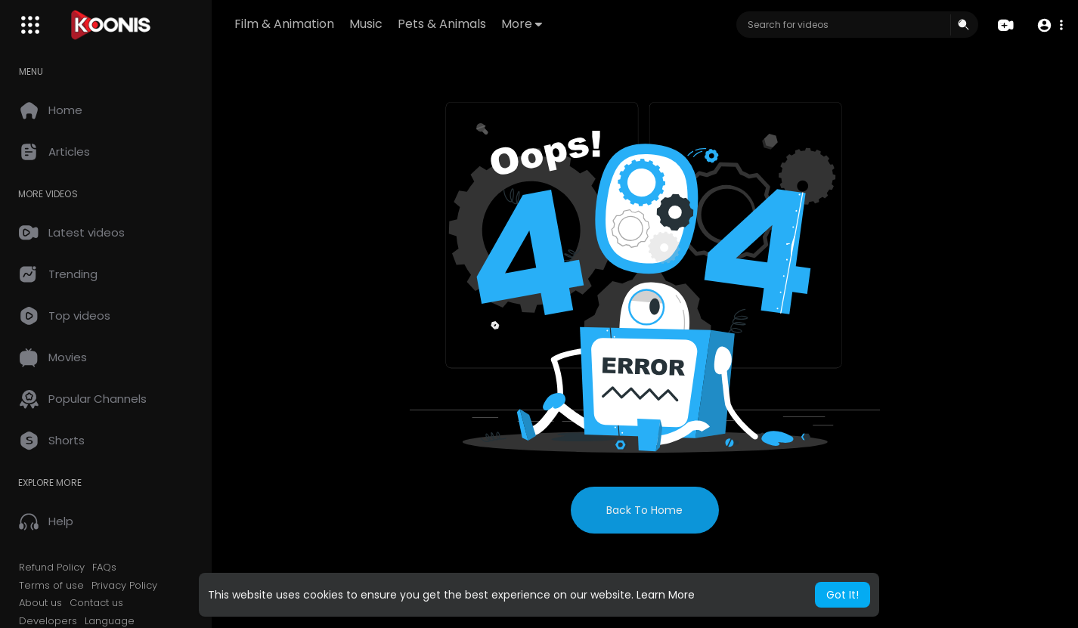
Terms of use (51, 585)
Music (366, 23)
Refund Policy (52, 567)
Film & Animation (284, 23)
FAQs (104, 567)
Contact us (96, 603)
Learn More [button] (666, 594)
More (521, 23)
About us (40, 603)
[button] (1049, 25)
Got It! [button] (842, 594)
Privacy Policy (124, 585)
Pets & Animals (442, 23)
